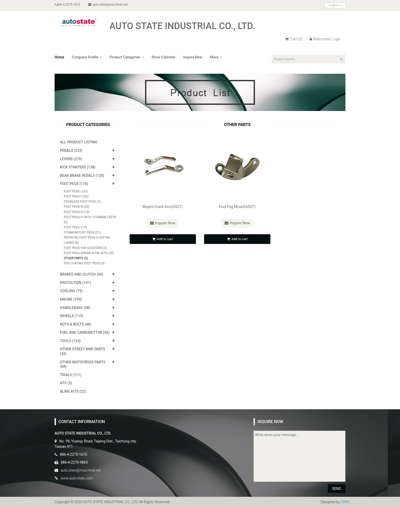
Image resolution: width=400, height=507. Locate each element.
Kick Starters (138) (77, 167)
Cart (293, 39)
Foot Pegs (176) (74, 184)
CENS (345, 502)
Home (59, 57)
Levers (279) (71, 159)
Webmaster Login (325, 39)
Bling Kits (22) (73, 391)
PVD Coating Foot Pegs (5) (84, 263)
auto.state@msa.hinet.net (108, 4)
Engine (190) (71, 299)
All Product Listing (78, 142)
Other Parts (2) (76, 258)
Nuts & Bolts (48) (75, 324)
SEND (336, 489)
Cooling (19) (71, 291)
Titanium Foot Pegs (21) (82, 232)
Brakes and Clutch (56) (81, 274)
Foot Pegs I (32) (76, 191)
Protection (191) (75, 283)
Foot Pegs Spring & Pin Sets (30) (89, 253)
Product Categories (126, 57)
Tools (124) (70, 341)
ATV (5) (66, 383)
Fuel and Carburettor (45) (84, 332)
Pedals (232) (71, 151)
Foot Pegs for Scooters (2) (85, 248)
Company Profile (87, 57)
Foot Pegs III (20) (76, 206)
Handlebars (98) (75, 308)
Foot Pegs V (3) (75, 227)
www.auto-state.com (76, 478)
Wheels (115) (71, 316)
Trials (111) (70, 375)
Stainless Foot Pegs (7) (82, 201)
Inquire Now (192, 57)
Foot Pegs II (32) (76, 196)
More (216, 57)
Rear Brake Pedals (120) (82, 176)
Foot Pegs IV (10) (77, 212)
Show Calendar (164, 57)
